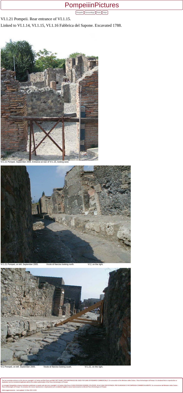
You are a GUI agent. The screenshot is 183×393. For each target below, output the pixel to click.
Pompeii (80, 12)
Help (105, 12)
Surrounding (90, 12)
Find (99, 12)
